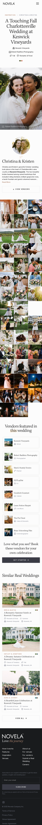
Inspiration (6, 755)
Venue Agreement (9, 819)
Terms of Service (8, 811)
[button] (37, 3)
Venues (5, 758)
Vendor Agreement (9, 823)
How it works (7, 749)
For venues (27, 752)
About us (26, 749)
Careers (25, 764)
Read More (6, 182)
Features (6, 752)
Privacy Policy (7, 815)
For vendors (27, 755)
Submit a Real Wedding (28, 759)
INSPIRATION (10, 15)
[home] (9, 3)
